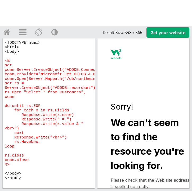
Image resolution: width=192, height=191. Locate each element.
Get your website (167, 32)
